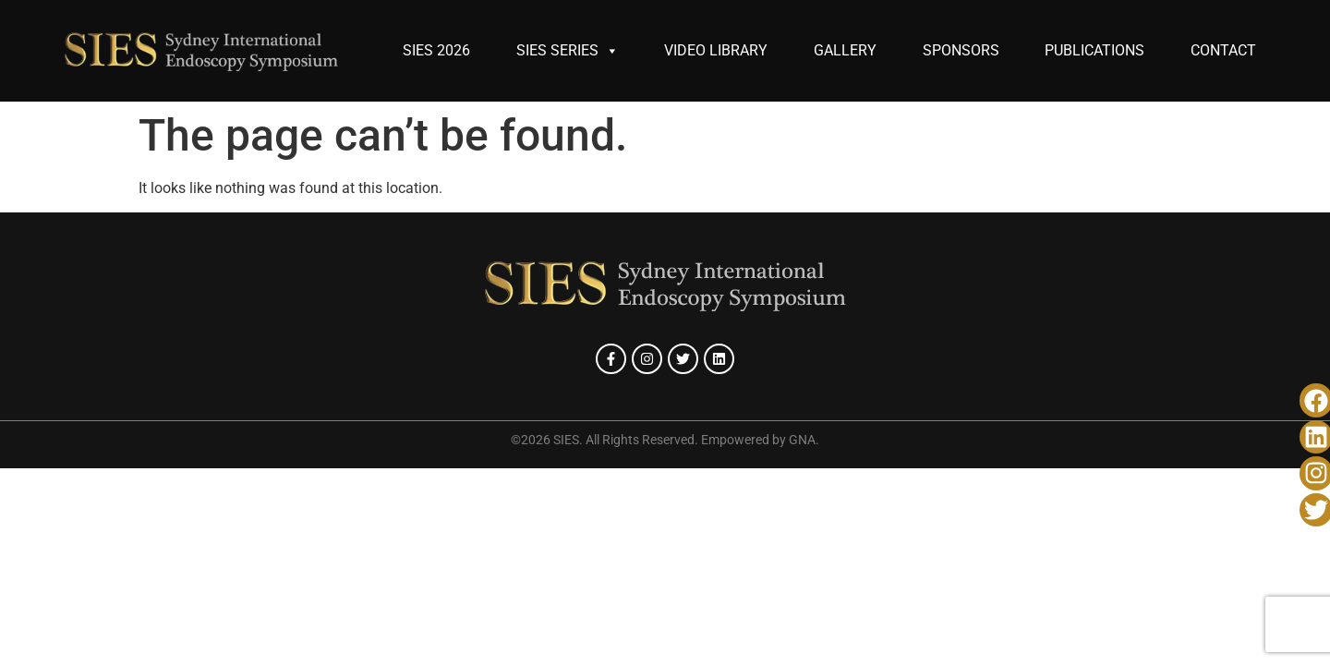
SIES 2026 (436, 50)
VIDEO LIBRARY (716, 50)
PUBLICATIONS (1094, 50)
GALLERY (845, 50)
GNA (802, 439)
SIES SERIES (567, 50)
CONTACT (1223, 50)
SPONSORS (961, 50)
